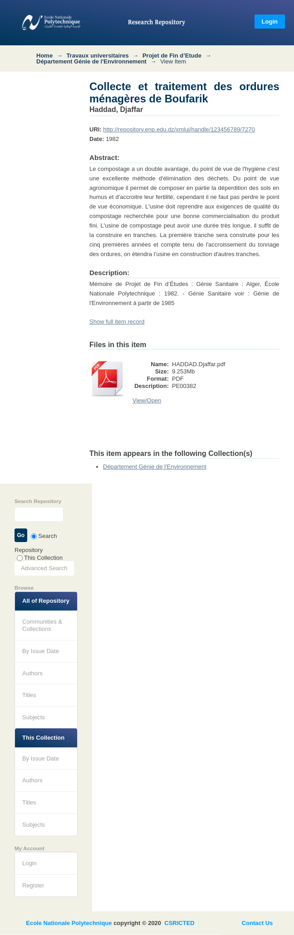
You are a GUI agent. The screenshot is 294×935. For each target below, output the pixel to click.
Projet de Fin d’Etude (171, 55)
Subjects (33, 717)
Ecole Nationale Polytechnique (69, 923)
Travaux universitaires (97, 55)
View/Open (146, 400)
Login (270, 21)
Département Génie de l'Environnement (91, 61)
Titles (29, 695)
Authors (32, 673)
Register (33, 885)
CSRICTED (179, 923)
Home (44, 55)
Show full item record (116, 321)
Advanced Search (44, 568)
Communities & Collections (42, 625)
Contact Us (257, 923)
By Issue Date (40, 651)
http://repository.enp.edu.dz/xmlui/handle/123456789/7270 (179, 129)
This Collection (40, 557)
